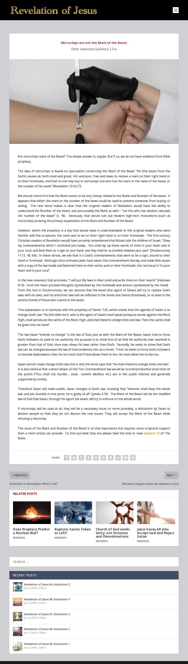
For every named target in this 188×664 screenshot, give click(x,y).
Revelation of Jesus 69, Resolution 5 (47, 578)
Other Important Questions (90, 43)
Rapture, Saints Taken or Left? (73, 525)
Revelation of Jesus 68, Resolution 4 (47, 593)
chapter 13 (152, 427)
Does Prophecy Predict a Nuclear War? (31, 525)
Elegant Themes (35, 659)
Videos (42, 582)
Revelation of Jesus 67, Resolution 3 (47, 608)
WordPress (69, 659)
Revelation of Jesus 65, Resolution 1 (47, 638)
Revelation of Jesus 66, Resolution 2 (47, 623)
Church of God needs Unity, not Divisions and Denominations (113, 526)
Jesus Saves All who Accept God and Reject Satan (155, 526)
